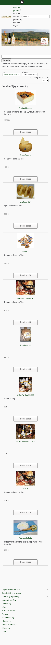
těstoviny (6, 628)
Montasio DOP (25, 202)
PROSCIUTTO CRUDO (25, 298)
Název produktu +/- (10, 75)
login (15, 25)
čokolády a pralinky (10, 596)
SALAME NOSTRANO (25, 395)
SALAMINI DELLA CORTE (25, 442)
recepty (16, 13)
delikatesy (6, 603)
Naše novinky (8, 617)
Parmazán (25, 251)
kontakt (16, 22)
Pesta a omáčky (9, 624)
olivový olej (7, 621)
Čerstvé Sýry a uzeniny (12, 593)
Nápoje (5, 614)
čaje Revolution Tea (11, 589)
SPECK (25, 489)
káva (4, 607)
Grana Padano (25, 155)
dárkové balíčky (9, 600)
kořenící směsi (8, 610)
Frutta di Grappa (25, 108)
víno (4, 631)
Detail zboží (25, 132)
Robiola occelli (25, 345)
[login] (22, 2)
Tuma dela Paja (25, 538)
